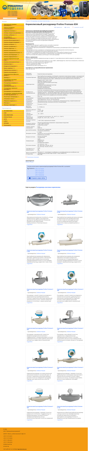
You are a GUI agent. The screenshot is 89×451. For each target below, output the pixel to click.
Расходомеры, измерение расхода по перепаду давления (13, 94)
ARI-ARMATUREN (8, 111)
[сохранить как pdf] (77, 27)
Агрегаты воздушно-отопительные (9, 28)
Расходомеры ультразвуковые (13, 91)
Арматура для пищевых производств (10, 25)
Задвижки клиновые (10, 30)
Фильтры (7, 103)
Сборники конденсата (10, 101)
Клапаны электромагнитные (12, 62)
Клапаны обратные (10, 48)
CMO (5, 113)
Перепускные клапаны (10, 70)
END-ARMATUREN (8, 115)
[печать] (67, 27)
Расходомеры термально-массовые (10, 88)
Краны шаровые (9, 68)
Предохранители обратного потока (11, 75)
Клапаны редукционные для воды (11, 59)
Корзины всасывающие (11, 72)
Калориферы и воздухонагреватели (10, 37)
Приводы (7, 77)
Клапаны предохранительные (13, 52)
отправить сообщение (77, 18)
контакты (55, 18)
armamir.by (6, 446)
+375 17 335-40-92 (39, 175)
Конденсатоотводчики (10, 66)
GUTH (5, 119)
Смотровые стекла (9, 98)
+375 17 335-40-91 (39, 173)
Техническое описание (33, 157)
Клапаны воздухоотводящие (12, 42)
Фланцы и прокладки (10, 105)
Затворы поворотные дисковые (13, 32)
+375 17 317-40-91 (39, 169)
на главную (33, 18)
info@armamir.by (7, 444)
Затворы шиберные (10, 35)
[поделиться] (58, 27)
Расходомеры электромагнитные (10, 85)
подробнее (29, 224)
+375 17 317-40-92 (39, 171)
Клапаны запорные (10, 44)
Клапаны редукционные (11, 56)
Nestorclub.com (23, 449)
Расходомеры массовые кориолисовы (10, 80)
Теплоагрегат (7, 125)
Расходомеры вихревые (11, 83)
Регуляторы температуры (11, 96)
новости (64, 18)
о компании (44, 18)
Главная (28, 21)
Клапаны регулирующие (11, 54)
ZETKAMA (6, 123)
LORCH (5, 121)
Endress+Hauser (8, 117)
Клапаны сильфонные (10, 46)
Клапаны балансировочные (12, 40)
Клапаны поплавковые (11, 50)
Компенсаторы (8, 64)
